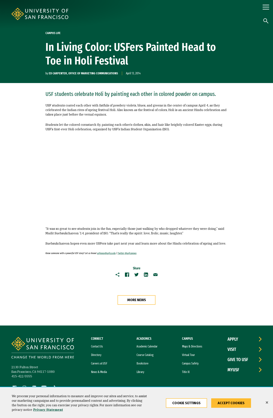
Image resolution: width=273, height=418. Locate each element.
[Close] (267, 402)
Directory (96, 355)
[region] (136, 403)
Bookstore (142, 363)
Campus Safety (190, 363)
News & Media (99, 372)
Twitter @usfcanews (127, 253)
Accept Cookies (231, 403)
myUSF (233, 369)
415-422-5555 (21, 376)
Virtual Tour (188, 355)
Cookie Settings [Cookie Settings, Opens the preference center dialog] (186, 403)
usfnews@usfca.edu (106, 253)
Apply (233, 339)
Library (140, 372)
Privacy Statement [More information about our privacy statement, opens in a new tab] (48, 410)
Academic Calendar (147, 346)
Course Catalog (145, 355)
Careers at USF (99, 363)
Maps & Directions (192, 346)
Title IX (186, 372)
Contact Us (97, 346)
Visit (232, 349)
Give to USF (238, 359)
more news (136, 300)
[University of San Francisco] (62, 14)
